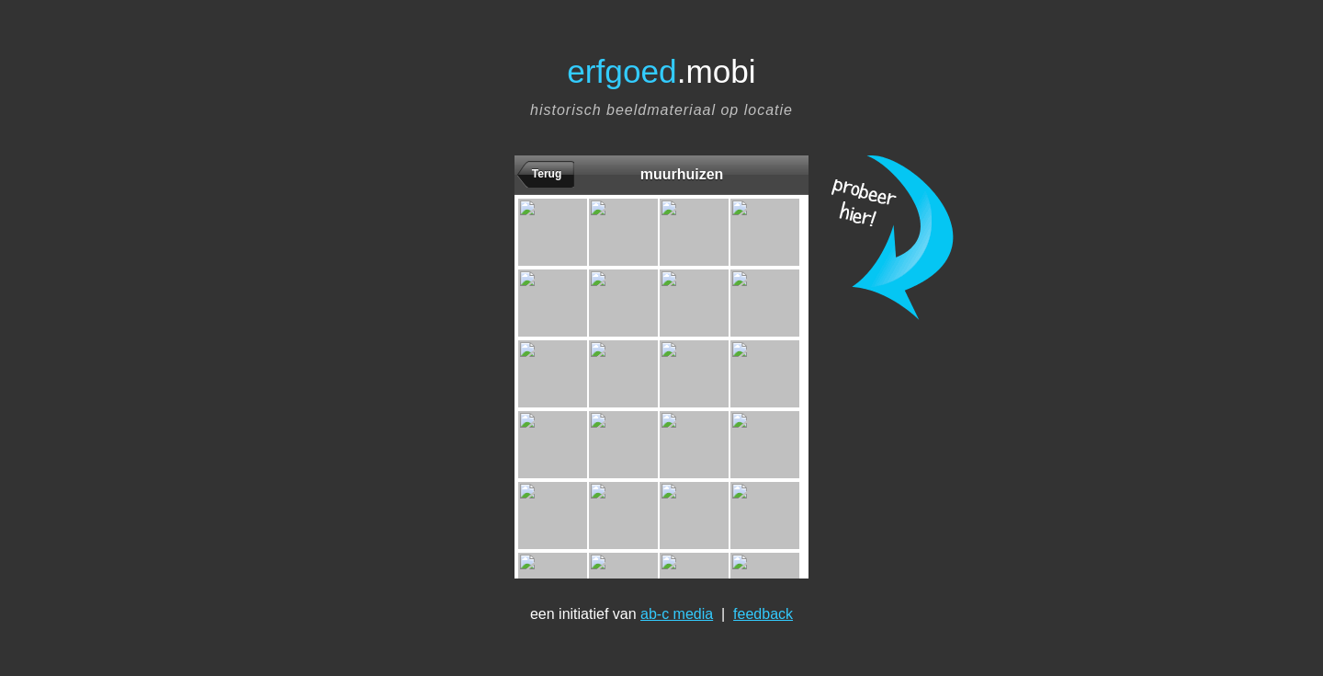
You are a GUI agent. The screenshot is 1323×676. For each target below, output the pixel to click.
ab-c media (676, 614)
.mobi (661, 71)
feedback (763, 614)
